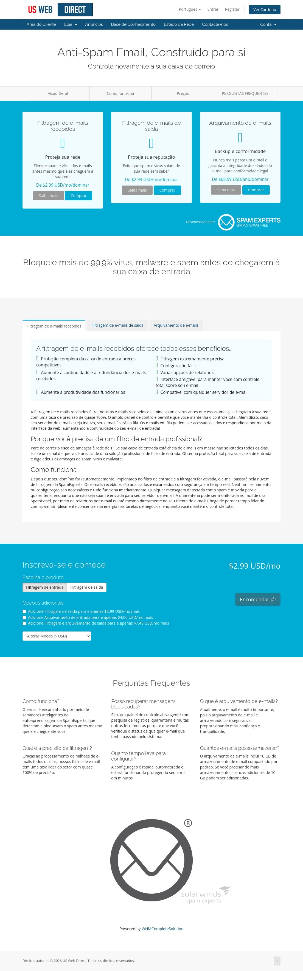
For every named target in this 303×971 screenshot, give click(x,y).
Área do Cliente (41, 24)
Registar (232, 9)
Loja (70, 24)
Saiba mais (48, 195)
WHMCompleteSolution (163, 928)
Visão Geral (58, 93)
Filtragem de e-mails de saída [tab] (117, 325)
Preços (183, 93)
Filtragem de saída (86, 587)
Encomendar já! (258, 599)
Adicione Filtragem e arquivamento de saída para (96, 623)
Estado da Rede (179, 24)
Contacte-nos (215, 24)
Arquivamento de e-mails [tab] (176, 325)
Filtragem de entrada (44, 587)
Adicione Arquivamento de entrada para (88, 617)
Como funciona (120, 93)
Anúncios (94, 24)
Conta (268, 24)
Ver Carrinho (264, 9)
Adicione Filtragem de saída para (81, 611)
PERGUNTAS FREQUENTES (245, 93)
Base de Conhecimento (133, 24)
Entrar (213, 9)
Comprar (78, 195)
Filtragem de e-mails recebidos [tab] (54, 326)
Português (190, 9)
